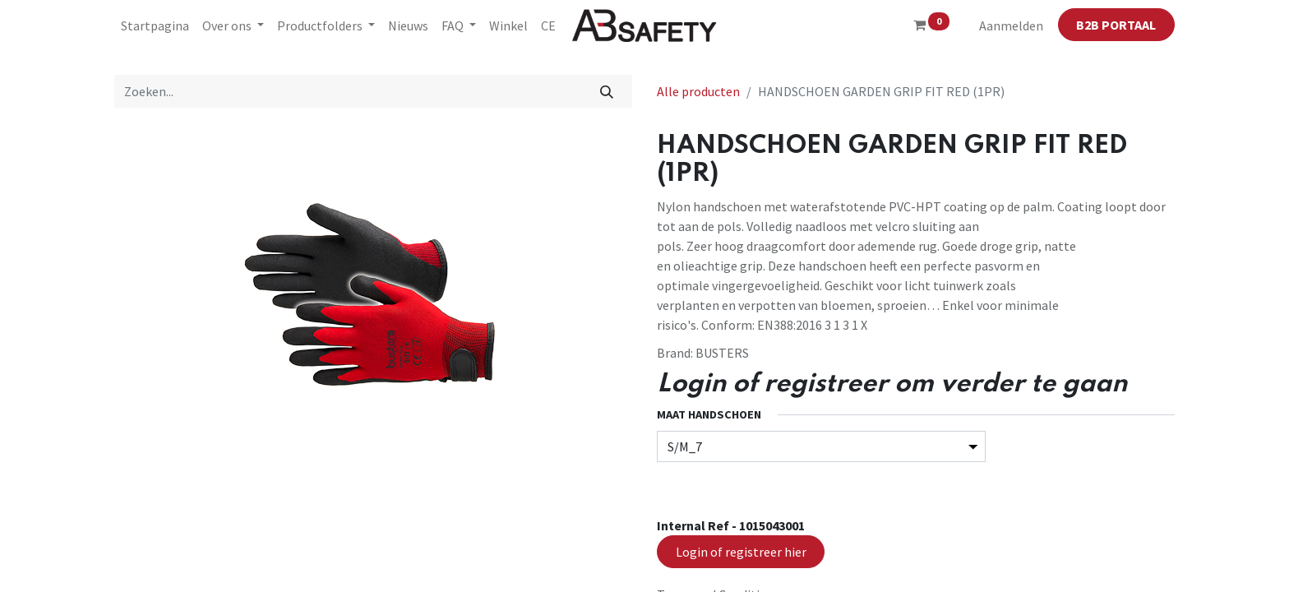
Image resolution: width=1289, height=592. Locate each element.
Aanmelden (1011, 25)
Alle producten (698, 91)
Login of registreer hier (741, 551)
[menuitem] (155, 25)
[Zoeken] (607, 91)
